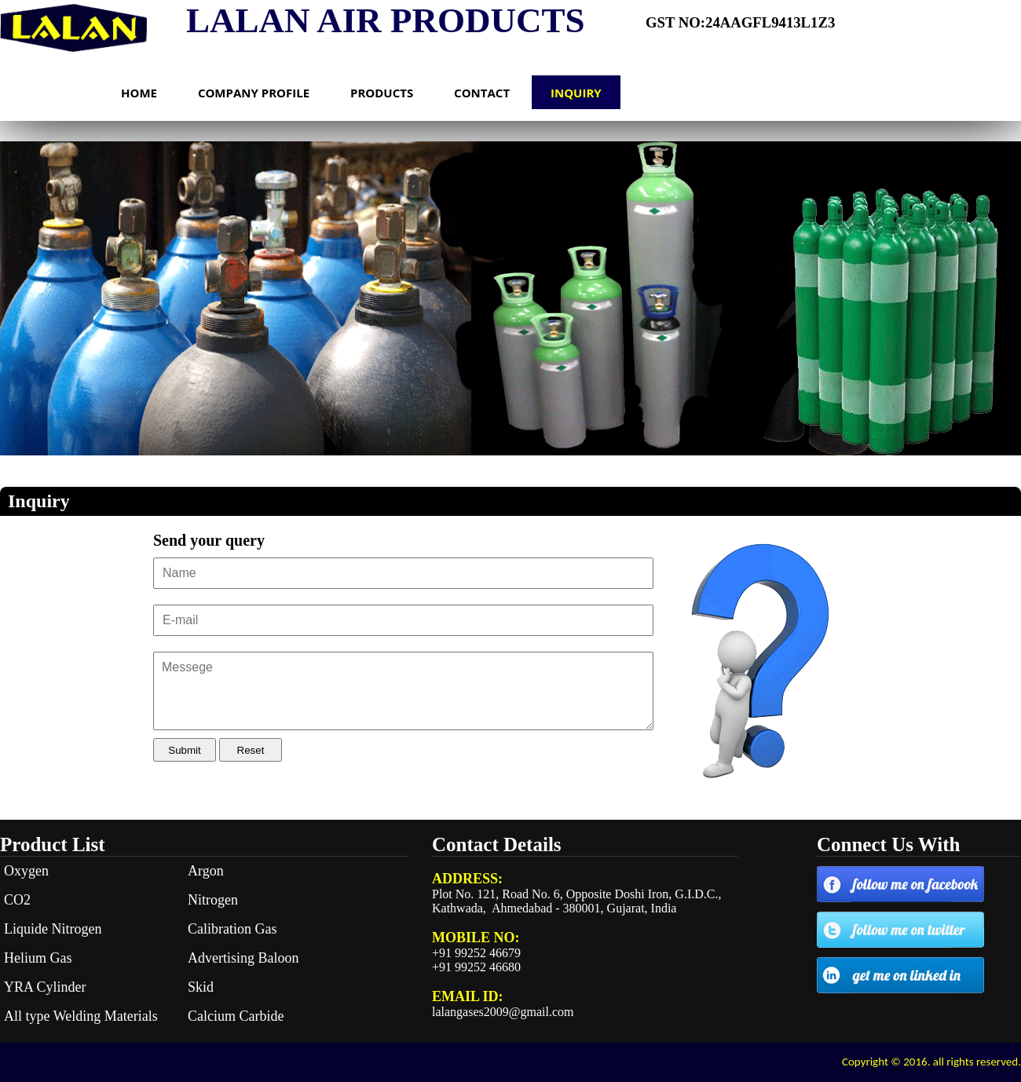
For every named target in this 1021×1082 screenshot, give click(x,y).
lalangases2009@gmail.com (502, 1011)
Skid (201, 987)
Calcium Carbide (236, 1016)
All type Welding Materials (81, 1016)
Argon (206, 871)
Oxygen (26, 871)
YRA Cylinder (45, 987)
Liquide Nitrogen (52, 929)
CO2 (17, 900)
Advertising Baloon (243, 958)
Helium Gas (37, 958)
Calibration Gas (232, 929)
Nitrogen (213, 900)
